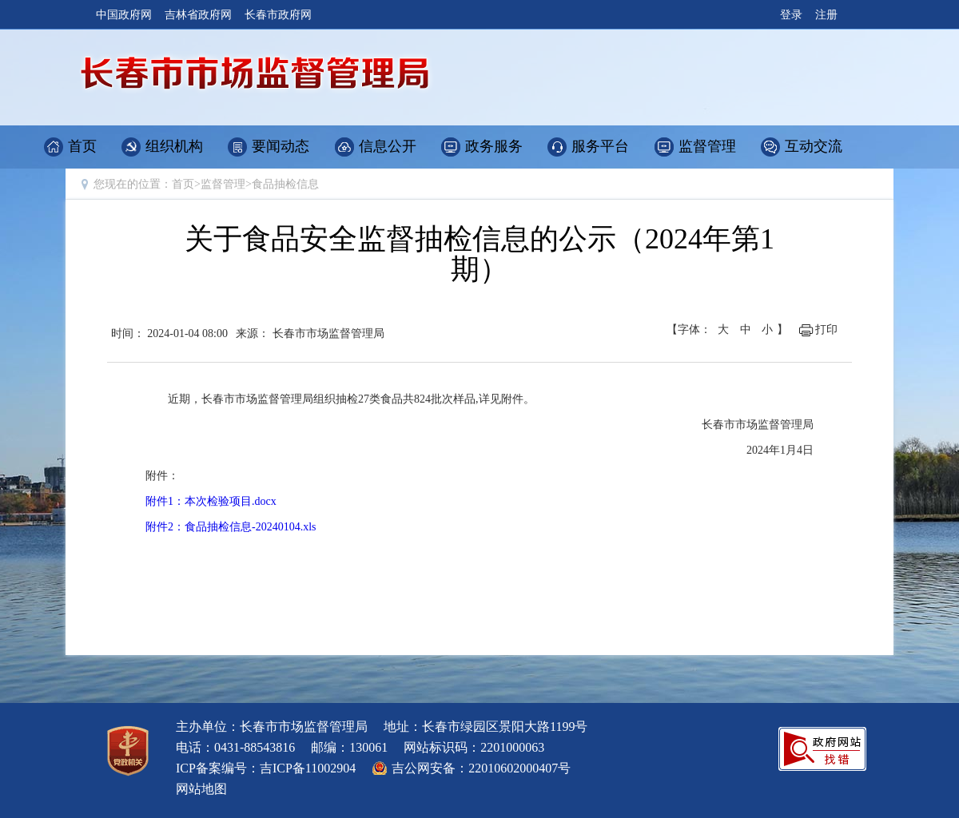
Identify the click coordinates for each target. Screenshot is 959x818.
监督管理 (707, 146)
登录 (791, 15)
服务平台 (600, 146)
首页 (82, 146)
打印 (826, 330)
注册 (826, 15)
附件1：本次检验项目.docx (211, 501)
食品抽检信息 (285, 184)
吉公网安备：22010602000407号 (481, 768)
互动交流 (813, 146)
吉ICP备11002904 (308, 768)
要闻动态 (280, 146)
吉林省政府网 (198, 15)
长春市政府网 (278, 15)
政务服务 (494, 146)
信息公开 (387, 146)
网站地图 (201, 789)
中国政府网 (124, 15)
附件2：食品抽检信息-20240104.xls (230, 527)
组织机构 (174, 146)
